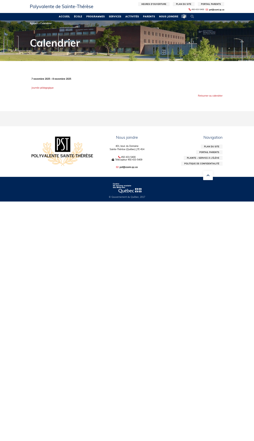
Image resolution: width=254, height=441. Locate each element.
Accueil (64, 16)
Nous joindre (168, 16)
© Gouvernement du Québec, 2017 (127, 197)
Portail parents (211, 4)
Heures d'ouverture (153, 4)
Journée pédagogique (42, 87)
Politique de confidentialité (201, 163)
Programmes (95, 16)
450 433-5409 (135, 159)
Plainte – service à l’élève (203, 158)
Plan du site (183, 4)
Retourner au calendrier (210, 95)
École (78, 16)
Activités (132, 16)
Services (115, 16)
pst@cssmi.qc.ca (216, 9)
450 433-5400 (197, 9)
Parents (149, 16)
